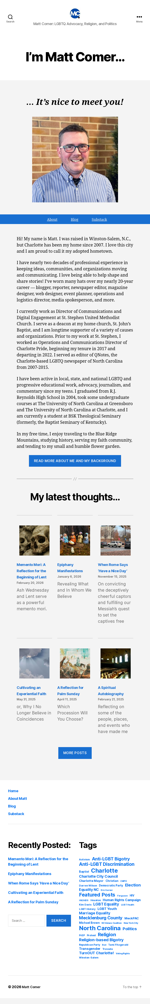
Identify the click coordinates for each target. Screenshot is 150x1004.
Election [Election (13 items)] (133, 890)
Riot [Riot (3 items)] (104, 950)
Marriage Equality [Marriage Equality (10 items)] (94, 919)
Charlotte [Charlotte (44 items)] (104, 876)
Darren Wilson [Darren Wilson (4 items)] (88, 891)
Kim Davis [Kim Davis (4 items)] (85, 910)
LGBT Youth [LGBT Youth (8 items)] (107, 915)
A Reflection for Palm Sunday (33, 908)
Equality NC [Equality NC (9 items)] (89, 895)
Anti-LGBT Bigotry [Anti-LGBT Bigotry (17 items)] (111, 864)
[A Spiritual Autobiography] (116, 670)
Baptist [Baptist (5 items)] (84, 877)
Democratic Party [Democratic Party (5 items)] (111, 891)
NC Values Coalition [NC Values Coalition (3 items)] (112, 929)
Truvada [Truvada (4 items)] (107, 954)
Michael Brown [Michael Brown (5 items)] (89, 928)
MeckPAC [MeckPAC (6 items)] (131, 924)
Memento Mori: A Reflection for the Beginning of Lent (34, 576)
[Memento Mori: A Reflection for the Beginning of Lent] (34, 547)
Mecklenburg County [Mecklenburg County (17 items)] (100, 923)
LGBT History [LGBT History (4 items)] (87, 914)
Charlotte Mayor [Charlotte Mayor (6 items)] (91, 886)
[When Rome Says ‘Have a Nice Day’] (116, 547)
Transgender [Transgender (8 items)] (89, 954)
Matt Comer (32, 993)
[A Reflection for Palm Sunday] (75, 670)
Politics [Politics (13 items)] (130, 934)
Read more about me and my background (75, 466)
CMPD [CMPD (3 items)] (123, 887)
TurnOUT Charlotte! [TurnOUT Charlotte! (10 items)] (96, 958)
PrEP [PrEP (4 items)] (82, 941)
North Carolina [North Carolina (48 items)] (100, 933)
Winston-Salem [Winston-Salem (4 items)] (89, 963)
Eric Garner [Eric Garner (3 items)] (107, 896)
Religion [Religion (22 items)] (107, 940)
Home (15, 796)
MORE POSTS (75, 759)
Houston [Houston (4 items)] (95, 906)
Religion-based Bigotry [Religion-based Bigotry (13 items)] (101, 945)
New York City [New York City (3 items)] (131, 929)
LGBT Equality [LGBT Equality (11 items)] (106, 910)
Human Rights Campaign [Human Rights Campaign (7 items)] (122, 906)
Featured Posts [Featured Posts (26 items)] (97, 901)
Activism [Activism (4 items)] (84, 865)
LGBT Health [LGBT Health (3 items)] (127, 910)
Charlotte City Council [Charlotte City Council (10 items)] (98, 882)
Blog (13, 811)
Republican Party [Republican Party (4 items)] (89, 950)
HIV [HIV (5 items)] (132, 901)
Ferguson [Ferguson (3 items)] (122, 901)
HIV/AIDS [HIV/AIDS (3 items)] (83, 906)
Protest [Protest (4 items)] (91, 941)
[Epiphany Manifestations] (75, 547)
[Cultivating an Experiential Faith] (34, 670)
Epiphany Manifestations (29, 879)
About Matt (21, 804)
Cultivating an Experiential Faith (35, 898)
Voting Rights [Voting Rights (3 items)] (123, 959)
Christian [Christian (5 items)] (112, 886)
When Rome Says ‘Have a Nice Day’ (38, 889)
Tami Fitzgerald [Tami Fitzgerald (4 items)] (118, 950)
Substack (19, 819)
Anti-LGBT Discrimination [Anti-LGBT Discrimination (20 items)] (107, 870)
